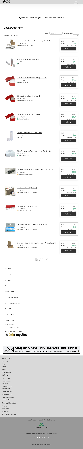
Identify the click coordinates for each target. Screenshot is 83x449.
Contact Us (5, 361)
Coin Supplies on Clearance (12, 327)
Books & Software (10, 315)
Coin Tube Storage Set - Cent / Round (28, 96)
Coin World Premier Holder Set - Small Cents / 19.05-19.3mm (35, 169)
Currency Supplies (9, 320)
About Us (4, 406)
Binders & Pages (9, 309)
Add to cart (68, 48)
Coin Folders (8, 274)
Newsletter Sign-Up (7, 394)
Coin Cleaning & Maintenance (12, 303)
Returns (4, 369)
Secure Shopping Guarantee (9, 414)
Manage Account (6, 381)
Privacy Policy (5, 411)
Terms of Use (5, 409)
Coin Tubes (8, 286)
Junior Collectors (9, 324)
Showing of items (11, 35)
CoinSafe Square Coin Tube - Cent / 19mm (29, 133)
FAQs (3, 364)
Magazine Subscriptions (8, 397)
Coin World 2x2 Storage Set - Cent (27, 206)
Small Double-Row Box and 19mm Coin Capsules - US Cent (34, 41)
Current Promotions (7, 391)
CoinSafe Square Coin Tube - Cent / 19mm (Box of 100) (34, 151)
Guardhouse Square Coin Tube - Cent (28, 59)
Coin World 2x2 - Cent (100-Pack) (27, 188)
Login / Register (6, 378)
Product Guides (6, 400)
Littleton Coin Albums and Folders (13, 331)
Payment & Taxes (6, 372)
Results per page (68, 33)
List (78, 35)
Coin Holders (8, 280)
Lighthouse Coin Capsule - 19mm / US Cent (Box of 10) (33, 224)
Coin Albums (8, 269)
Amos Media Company (45, 444)
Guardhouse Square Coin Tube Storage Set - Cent (32, 77)
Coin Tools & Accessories (11, 297)
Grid (75, 35)
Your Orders (5, 384)
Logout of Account (7, 386)
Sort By (47, 33)
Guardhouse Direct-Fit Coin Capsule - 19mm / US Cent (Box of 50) (37, 243)
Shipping (4, 366)
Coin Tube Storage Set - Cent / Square (28, 114)
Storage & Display (9, 292)
